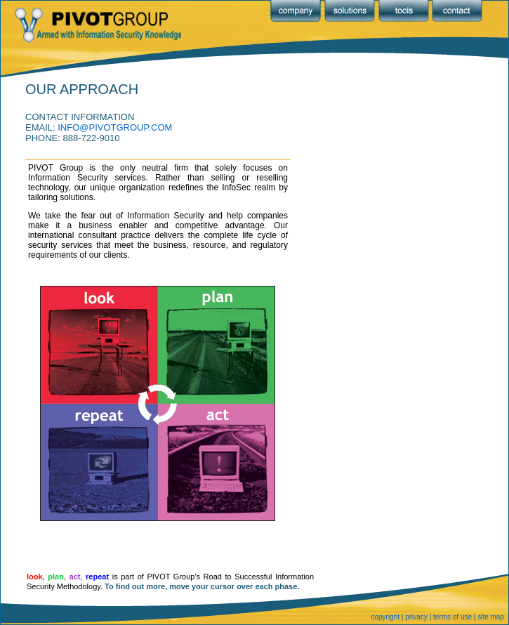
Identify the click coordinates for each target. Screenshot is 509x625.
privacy (416, 617)
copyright (385, 617)
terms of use (452, 617)
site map (490, 617)
